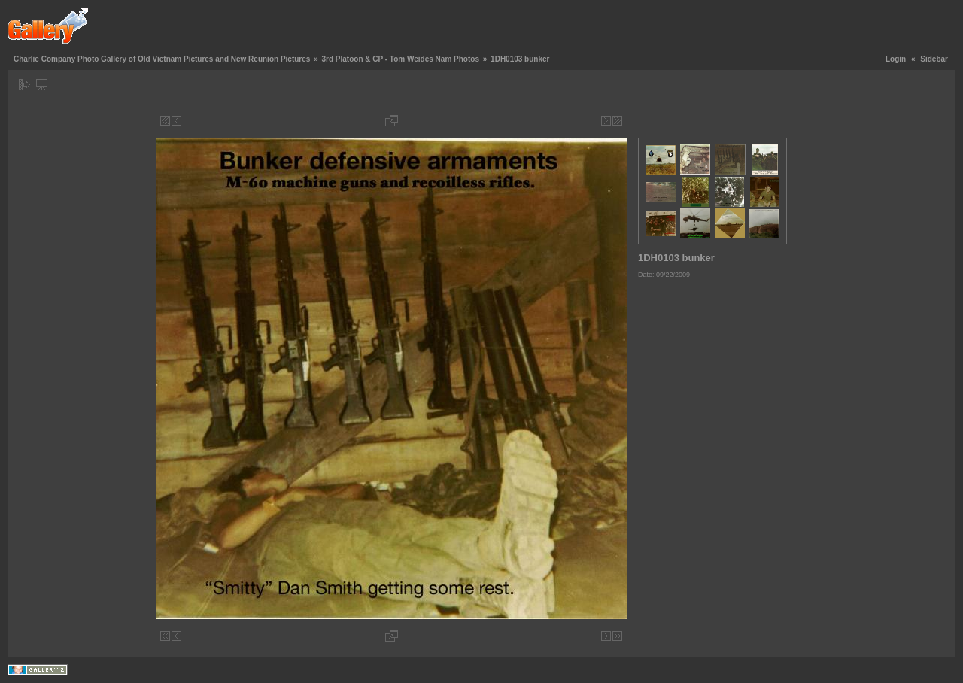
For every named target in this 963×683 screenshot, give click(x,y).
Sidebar (934, 59)
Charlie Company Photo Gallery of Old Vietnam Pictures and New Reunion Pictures (162, 59)
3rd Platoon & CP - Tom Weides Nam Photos (399, 59)
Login (896, 59)
